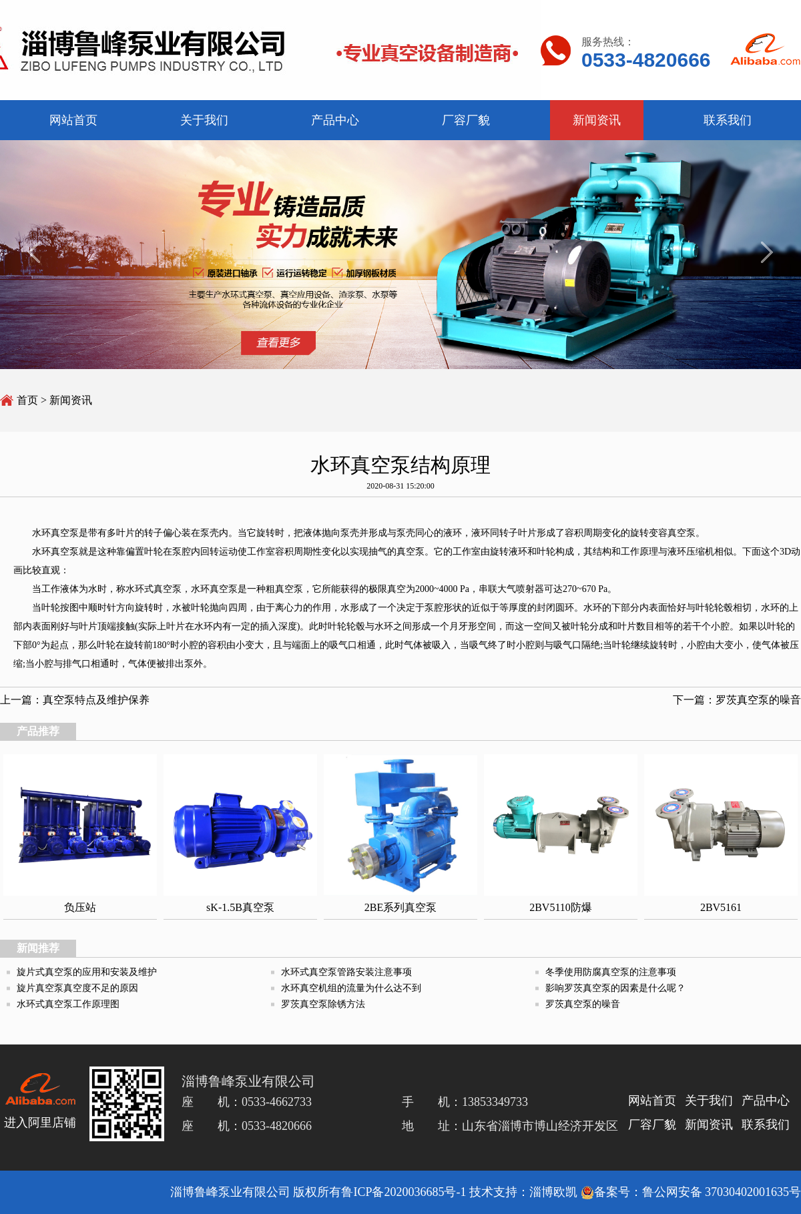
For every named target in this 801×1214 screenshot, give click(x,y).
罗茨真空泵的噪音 (758, 699)
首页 (27, 400)
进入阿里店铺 (40, 1122)
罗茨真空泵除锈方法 (323, 1004)
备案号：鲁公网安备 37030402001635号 (691, 1192)
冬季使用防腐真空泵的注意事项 (610, 972)
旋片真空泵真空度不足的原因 (77, 988)
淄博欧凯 (553, 1192)
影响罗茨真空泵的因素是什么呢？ (615, 988)
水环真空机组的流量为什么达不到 (351, 988)
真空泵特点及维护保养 (96, 699)
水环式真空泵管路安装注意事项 (346, 972)
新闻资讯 (70, 400)
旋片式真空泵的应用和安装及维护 (87, 972)
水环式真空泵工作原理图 (68, 1004)
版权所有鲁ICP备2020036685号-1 (379, 1192)
